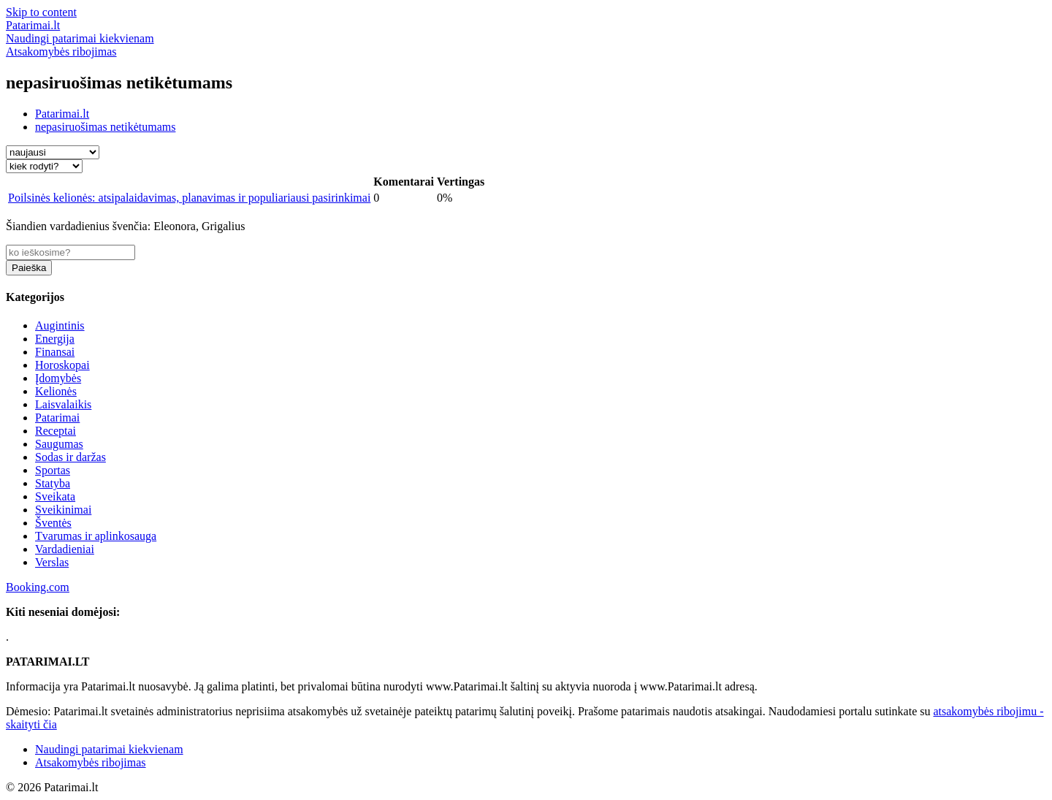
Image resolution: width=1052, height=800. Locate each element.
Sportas (52, 470)
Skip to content (41, 12)
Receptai (55, 430)
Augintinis (60, 325)
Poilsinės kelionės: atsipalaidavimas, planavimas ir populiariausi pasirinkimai (189, 197)
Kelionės (56, 391)
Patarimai (57, 417)
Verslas (52, 562)
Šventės (53, 523)
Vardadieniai (64, 549)
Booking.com (37, 587)
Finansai (55, 352)
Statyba (52, 483)
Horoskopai (62, 365)
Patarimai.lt (62, 113)
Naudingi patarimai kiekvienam (109, 749)
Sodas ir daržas (70, 457)
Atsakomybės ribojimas (90, 762)
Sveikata (55, 496)
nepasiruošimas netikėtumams (105, 127)
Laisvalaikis (63, 404)
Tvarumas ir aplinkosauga (95, 536)
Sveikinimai (63, 509)
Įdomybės (58, 378)
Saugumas (59, 444)
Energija (55, 338)
